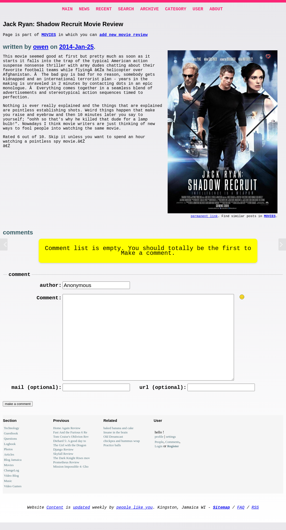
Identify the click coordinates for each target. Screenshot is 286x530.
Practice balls (112, 451)
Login (158, 452)
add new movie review (123, 36)
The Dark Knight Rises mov (71, 463)
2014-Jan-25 (76, 48)
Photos (8, 455)
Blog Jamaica (12, 465)
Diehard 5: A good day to (69, 446)
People (159, 447)
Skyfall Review (63, 459)
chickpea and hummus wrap (121, 446)
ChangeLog (11, 476)
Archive (149, 10)
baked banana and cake (118, 433)
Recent (104, 10)
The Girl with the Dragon (69, 451)
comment (19, 277)
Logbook (10, 449)
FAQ (240, 513)
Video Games (12, 492)
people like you (134, 513)
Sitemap (221, 513)
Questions (10, 444)
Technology (11, 433)
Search (126, 10)
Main (67, 10)
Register (173, 452)
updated (81, 513)
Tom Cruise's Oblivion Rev (70, 442)
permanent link (204, 218)
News (84, 10)
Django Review (63, 455)
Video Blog (11, 481)
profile (159, 442)
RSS (255, 513)
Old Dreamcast (113, 442)
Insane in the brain (115, 438)
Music (8, 486)
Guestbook (11, 439)
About (216, 10)
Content (54, 513)
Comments (172, 447)
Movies (48, 36)
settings (171, 442)
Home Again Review (66, 433)
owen (40, 48)
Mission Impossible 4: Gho (70, 472)
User (198, 10)
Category (175, 10)
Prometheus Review (66, 468)
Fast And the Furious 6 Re (70, 438)
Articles (9, 460)
